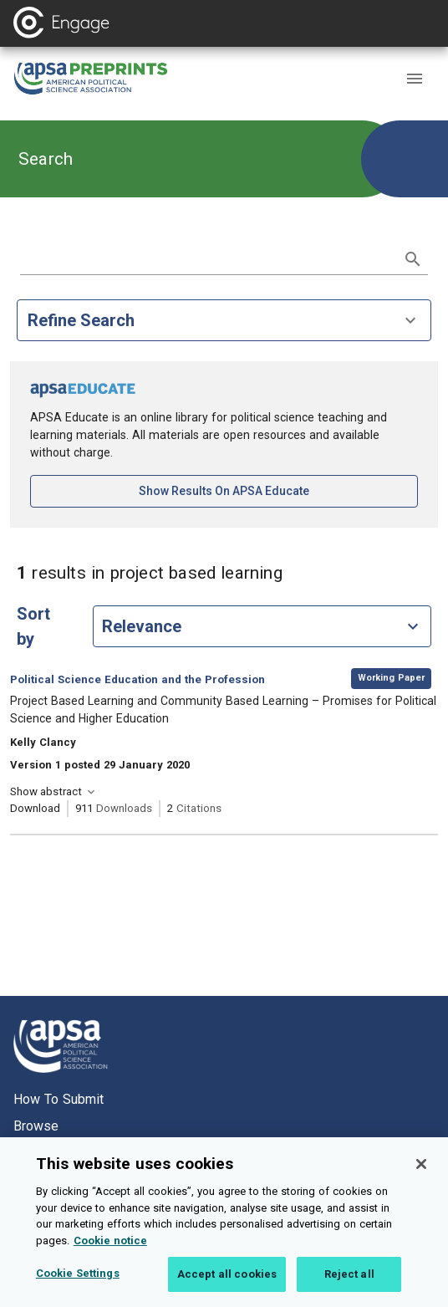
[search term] (207, 257)
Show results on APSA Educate (278, 490)
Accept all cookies (227, 1285)
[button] (415, 79)
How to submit (58, 1099)
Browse (36, 1126)
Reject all (349, 1285)
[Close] (421, 1174)
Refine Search (224, 320)
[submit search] (413, 259)
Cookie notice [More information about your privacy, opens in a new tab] (110, 1250)
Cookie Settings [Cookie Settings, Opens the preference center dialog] (78, 1284)
